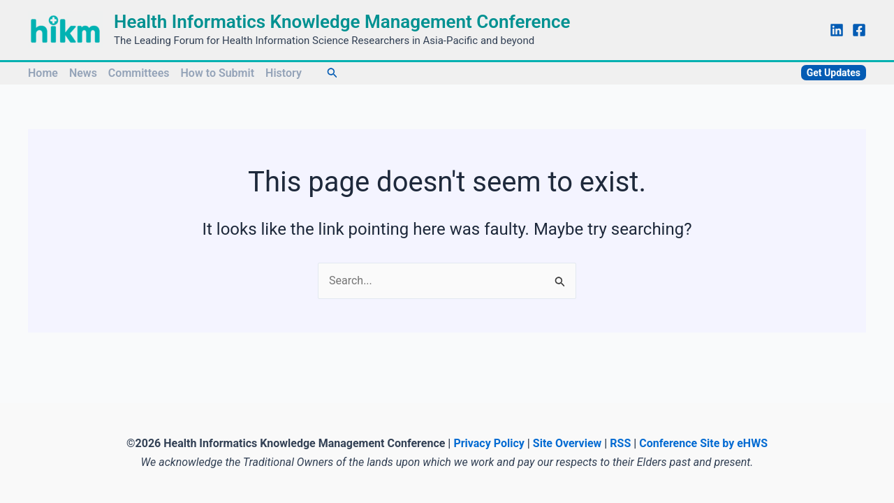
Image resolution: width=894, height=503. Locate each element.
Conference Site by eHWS (703, 443)
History (283, 73)
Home (43, 73)
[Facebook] (859, 30)
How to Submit (218, 73)
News (83, 73)
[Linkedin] (837, 30)
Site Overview (567, 443)
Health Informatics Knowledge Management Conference (342, 21)
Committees (139, 73)
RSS (620, 443)
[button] (332, 73)
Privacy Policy (488, 443)
